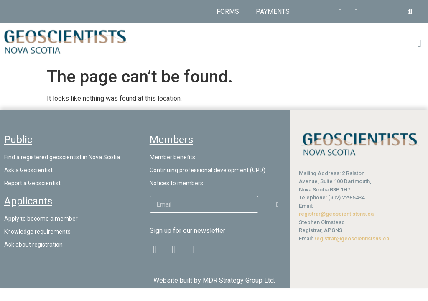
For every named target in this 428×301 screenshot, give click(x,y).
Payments (273, 11)
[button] (410, 11)
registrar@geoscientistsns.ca (336, 214)
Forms (228, 11)
